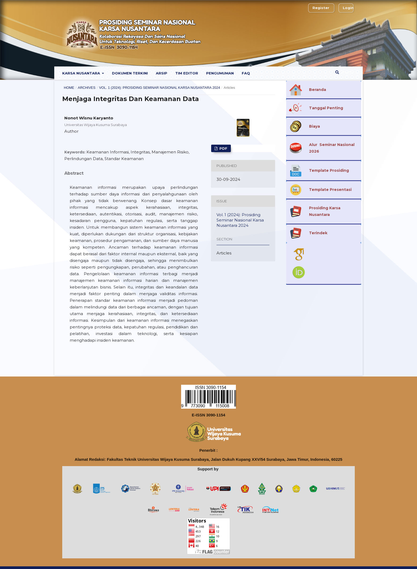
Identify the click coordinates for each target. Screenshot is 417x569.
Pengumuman (220, 73)
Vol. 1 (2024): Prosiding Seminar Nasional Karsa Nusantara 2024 (159, 88)
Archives (86, 88)
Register (320, 8)
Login (348, 8)
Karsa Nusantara (81, 73)
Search (344, 72)
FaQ (246, 73)
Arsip (161, 73)
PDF (222, 148)
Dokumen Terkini (130, 73)
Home (69, 88)
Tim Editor (186, 73)
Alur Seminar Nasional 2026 (332, 148)
